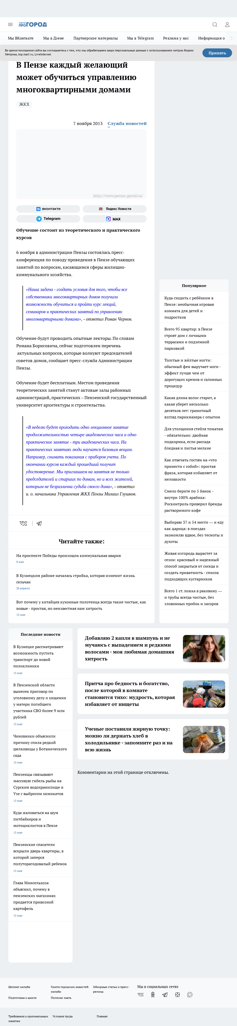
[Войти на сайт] (227, 24)
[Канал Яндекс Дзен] (177, 813)
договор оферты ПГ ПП (24, 964)
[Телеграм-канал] (48, 219)
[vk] (24, 523)
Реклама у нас (176, 38)
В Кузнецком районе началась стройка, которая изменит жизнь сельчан (81, 582)
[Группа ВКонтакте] (48, 209)
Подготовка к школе (22, 816)
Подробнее (16, 980)
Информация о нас (215, 38)
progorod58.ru (83, 904)
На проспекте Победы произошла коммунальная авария (81, 559)
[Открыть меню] (10, 24)
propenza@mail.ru (73, 866)
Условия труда (63, 834)
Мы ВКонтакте (21, 38)
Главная (102, 834)
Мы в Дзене (53, 38)
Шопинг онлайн (19, 805)
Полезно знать (61, 816)
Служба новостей (127, 123)
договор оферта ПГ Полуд (26, 959)
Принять (217, 52)
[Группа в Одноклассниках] (153, 813)
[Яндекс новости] (115, 209)
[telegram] (41, 523)
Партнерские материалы (96, 38)
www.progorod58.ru (46, 852)
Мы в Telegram (140, 38)
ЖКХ (24, 104)
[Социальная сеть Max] (115, 219)
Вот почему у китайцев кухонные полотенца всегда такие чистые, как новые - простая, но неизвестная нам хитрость (81, 608)
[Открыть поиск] (215, 24)
